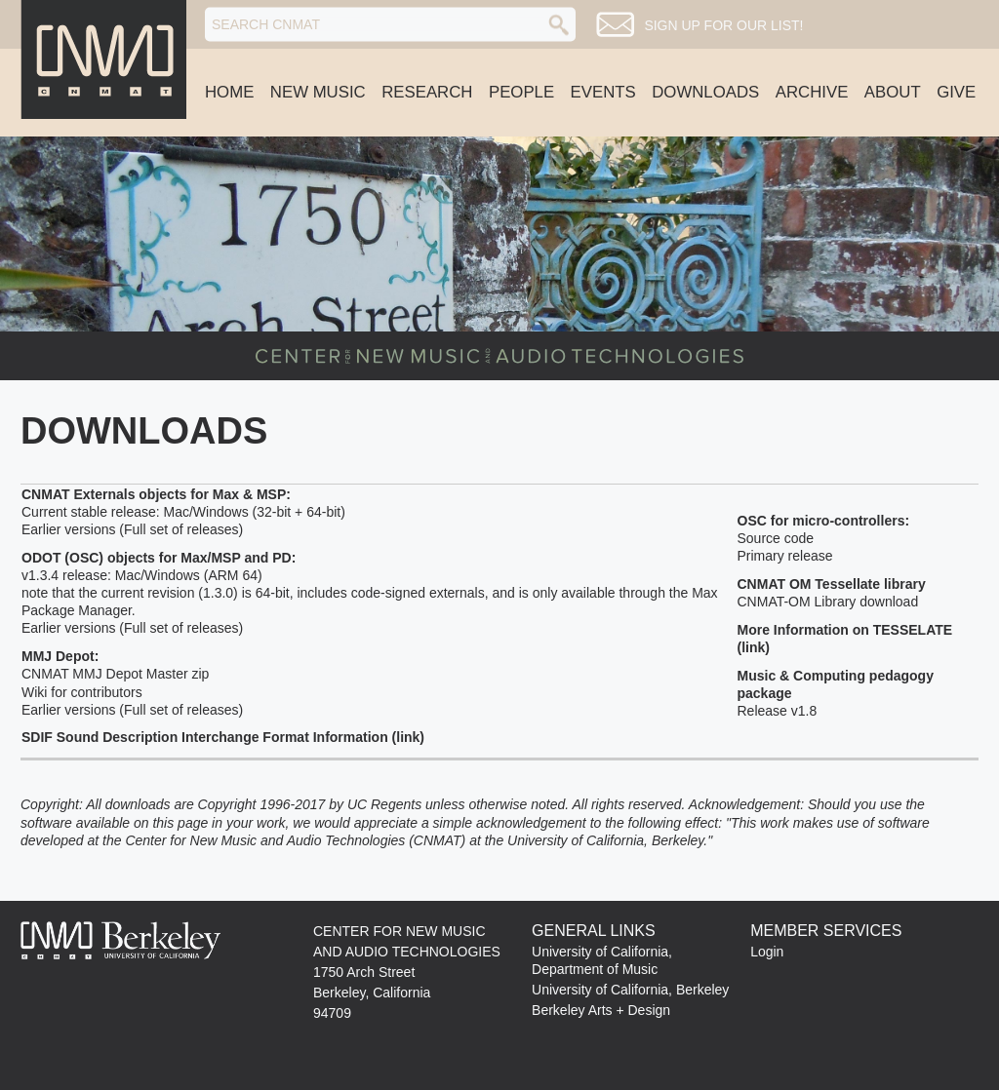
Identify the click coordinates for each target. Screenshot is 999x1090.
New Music (318, 92)
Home (229, 92)
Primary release (785, 556)
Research (426, 92)
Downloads (705, 92)
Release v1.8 (778, 711)
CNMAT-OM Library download (828, 601)
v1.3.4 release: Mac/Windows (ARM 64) (141, 575)
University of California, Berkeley (630, 989)
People (521, 92)
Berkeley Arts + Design (601, 1010)
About (892, 92)
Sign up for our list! (723, 25)
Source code (776, 538)
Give (956, 92)
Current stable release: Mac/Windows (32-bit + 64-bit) (183, 512)
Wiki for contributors (81, 692)
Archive (812, 92)
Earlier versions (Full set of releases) (132, 529)
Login (766, 951)
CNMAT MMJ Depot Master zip (115, 673)
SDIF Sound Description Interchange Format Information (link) (222, 737)
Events (603, 92)
